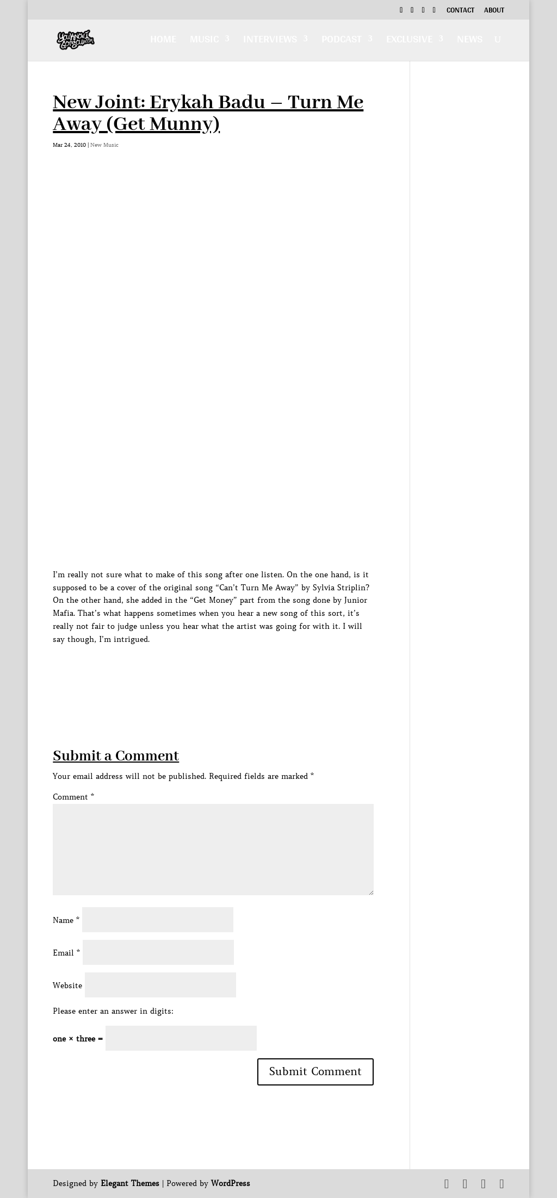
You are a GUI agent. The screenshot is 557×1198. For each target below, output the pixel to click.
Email (66, 953)
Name (66, 920)
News (469, 41)
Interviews (270, 41)
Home (163, 41)
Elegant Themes (130, 1183)
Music (204, 41)
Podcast (341, 41)
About (494, 11)
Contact (460, 11)
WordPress (230, 1183)
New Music (104, 144)
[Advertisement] (251, 670)
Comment (73, 797)
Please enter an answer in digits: (113, 1011)
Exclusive (409, 41)
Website (67, 985)
